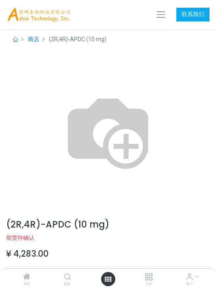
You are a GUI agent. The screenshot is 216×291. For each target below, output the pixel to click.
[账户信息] (189, 277)
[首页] (26, 277)
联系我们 (193, 14)
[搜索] (67, 277)
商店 (33, 39)
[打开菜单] (108, 279)
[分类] (148, 277)
